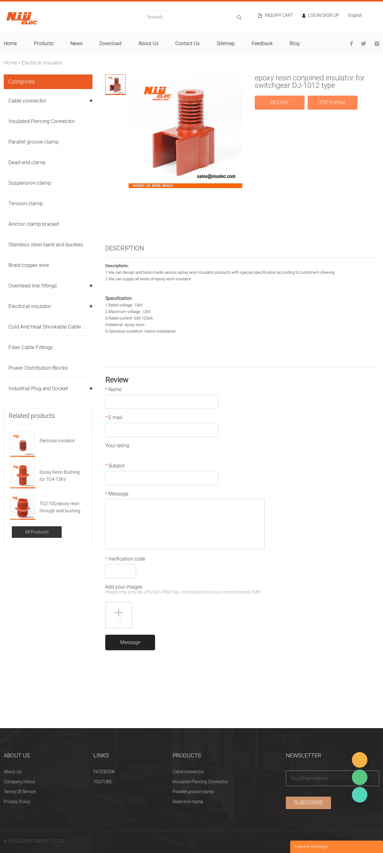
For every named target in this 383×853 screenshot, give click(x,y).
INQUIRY (279, 102)
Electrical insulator (42, 63)
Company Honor (19, 782)
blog (295, 43)
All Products (37, 532)
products (44, 43)
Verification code (125, 560)
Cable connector (27, 101)
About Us (12, 772)
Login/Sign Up (323, 15)
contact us (187, 43)
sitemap (226, 43)
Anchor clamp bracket (33, 224)
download (110, 43)
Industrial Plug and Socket (38, 388)
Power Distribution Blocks (38, 368)
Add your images (183, 590)
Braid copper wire (28, 265)
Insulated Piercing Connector (41, 121)
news (76, 43)
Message (116, 494)
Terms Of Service (20, 792)
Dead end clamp (26, 162)
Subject (115, 466)
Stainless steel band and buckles (45, 245)
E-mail (113, 418)
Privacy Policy (17, 802)
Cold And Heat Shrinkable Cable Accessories (59, 327)
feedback (262, 43)
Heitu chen (359, 795)
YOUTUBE (102, 782)
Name (113, 390)
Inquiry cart (279, 15)
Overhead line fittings (32, 286)
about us (148, 43)
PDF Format (332, 102)
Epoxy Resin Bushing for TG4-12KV (60, 476)
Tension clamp (25, 203)
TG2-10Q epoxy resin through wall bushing (60, 507)
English (355, 16)
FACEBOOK (104, 772)
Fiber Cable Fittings (30, 347)
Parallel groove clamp (33, 142)
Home (10, 63)
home (10, 43)
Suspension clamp (29, 183)
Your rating (117, 446)
